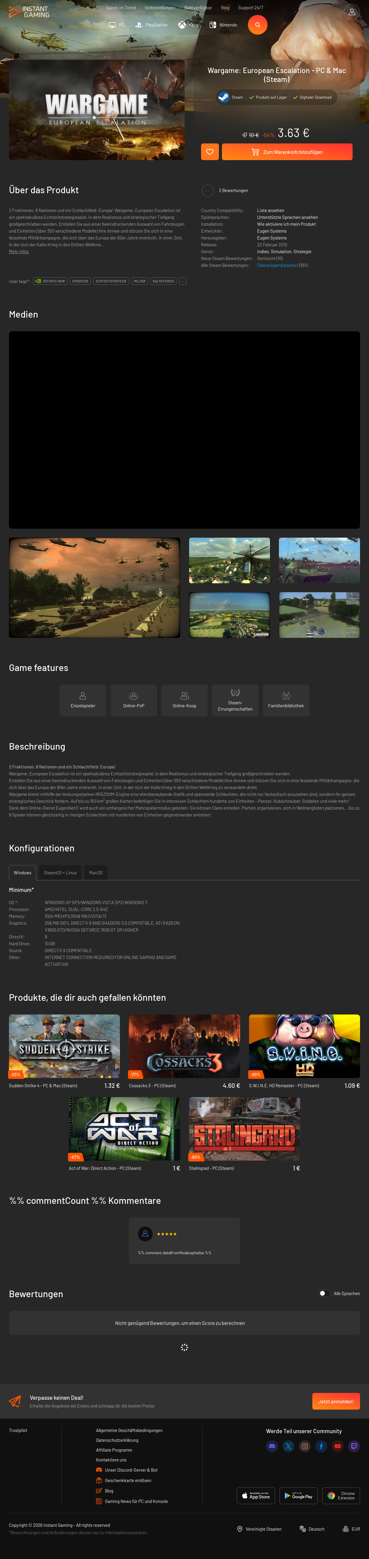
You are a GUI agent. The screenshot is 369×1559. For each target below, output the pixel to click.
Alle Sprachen (339, 1293)
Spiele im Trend (121, 7)
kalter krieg (163, 281)
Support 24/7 (250, 7)
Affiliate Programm (114, 1450)
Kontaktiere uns (111, 1459)
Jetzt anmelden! (336, 1401)
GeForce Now (54, 281)
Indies (263, 251)
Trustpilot (18, 1430)
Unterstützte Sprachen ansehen (287, 217)
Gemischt (266, 258)
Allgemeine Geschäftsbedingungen (129, 1430)
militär (140, 281)
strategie (80, 281)
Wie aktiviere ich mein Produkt (286, 224)
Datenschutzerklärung (117, 1440)
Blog (225, 7)
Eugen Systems (272, 230)
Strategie (302, 251)
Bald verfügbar (198, 7)
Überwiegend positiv (277, 265)
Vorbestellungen (160, 7)
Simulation (281, 251)
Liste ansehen (270, 210)
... (182, 281)
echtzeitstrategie (111, 281)
